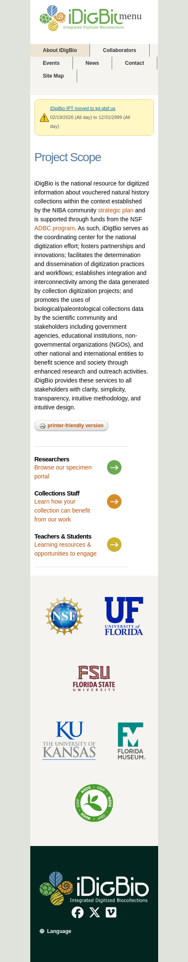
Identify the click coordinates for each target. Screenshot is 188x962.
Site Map (53, 76)
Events (51, 63)
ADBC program (55, 228)
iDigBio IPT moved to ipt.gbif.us (83, 108)
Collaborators (119, 50)
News (92, 63)
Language (59, 931)
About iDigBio (60, 50)
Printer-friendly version (71, 426)
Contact (134, 63)
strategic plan (115, 210)
